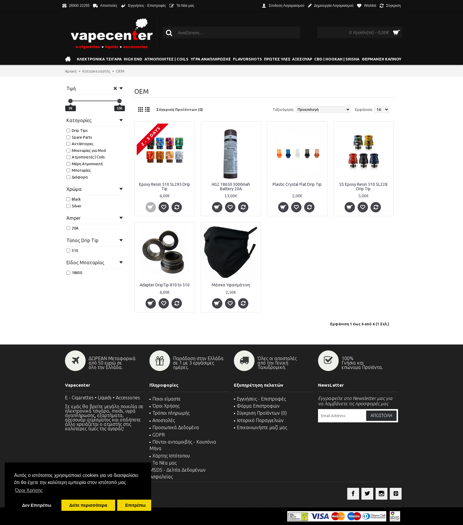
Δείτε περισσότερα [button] (88, 505)
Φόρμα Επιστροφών (257, 405)
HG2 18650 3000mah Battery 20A (231, 186)
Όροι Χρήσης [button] (29, 490)
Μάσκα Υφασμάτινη (231, 285)
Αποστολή (381, 415)
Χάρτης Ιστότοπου (169, 455)
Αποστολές (162, 420)
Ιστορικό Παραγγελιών (259, 420)
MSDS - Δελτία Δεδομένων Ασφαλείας (177, 473)
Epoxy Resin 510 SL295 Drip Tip (164, 186)
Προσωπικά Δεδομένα (174, 427)
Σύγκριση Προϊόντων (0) (179, 109)
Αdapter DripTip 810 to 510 (165, 285)
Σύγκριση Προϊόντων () (260, 413)
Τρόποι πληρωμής (169, 413)
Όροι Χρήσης (164, 405)
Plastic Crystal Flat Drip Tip (297, 184)
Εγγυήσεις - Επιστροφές (260, 398)
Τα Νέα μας (163, 462)
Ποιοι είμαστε (165, 398)
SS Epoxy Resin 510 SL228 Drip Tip (363, 186)
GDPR (157, 434)
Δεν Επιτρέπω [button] (36, 505)
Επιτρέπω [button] (135, 505)
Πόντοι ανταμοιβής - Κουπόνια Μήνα (182, 445)
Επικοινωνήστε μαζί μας (260, 427)
